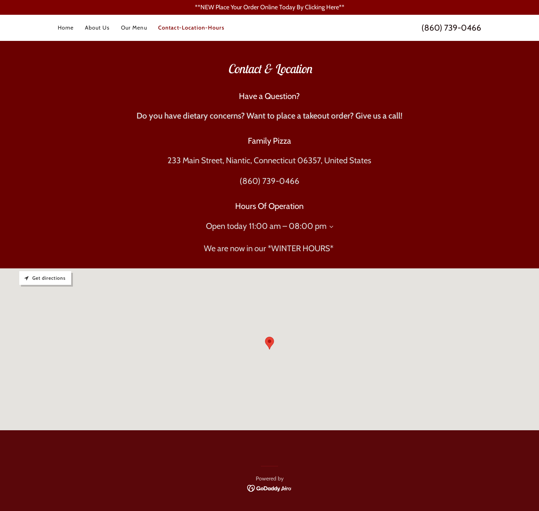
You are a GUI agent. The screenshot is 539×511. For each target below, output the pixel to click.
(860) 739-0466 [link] (451, 28)
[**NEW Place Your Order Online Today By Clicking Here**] (269, 7)
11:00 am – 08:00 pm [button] (288, 226)
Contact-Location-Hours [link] (191, 27)
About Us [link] (97, 27)
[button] (330, 227)
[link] (269, 488)
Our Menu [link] (134, 27)
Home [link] (66, 27)
